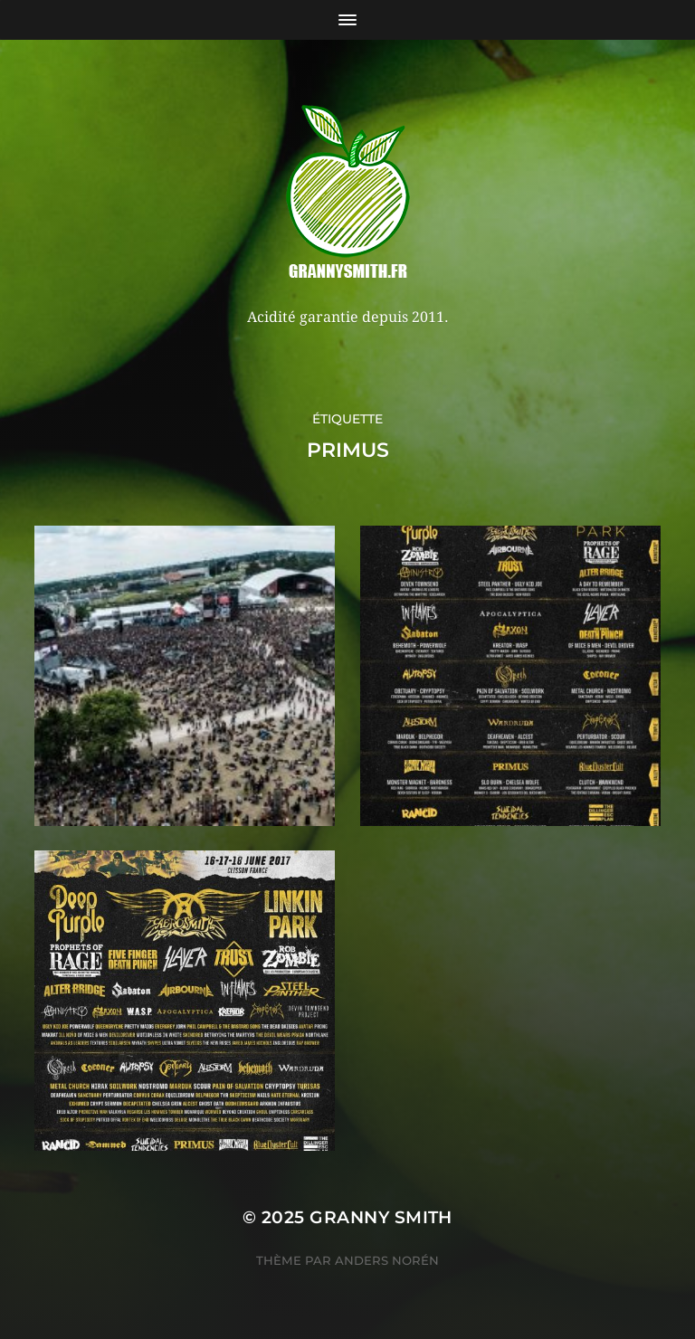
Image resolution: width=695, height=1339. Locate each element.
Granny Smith (380, 1217)
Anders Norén (387, 1260)
